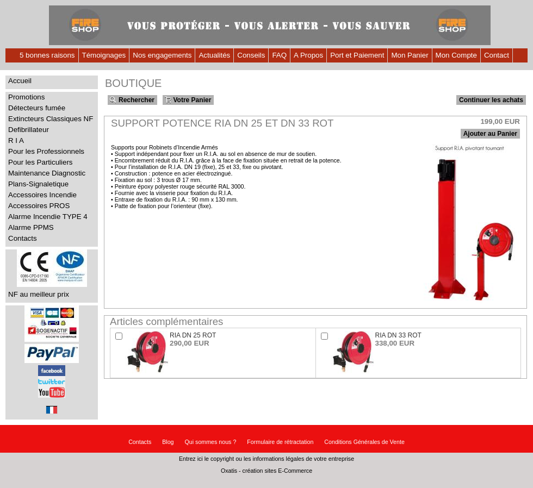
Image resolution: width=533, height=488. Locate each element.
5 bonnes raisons (47, 55)
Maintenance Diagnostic (46, 173)
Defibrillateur (28, 130)
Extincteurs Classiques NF (50, 119)
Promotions (26, 97)
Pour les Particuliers (40, 162)
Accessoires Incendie (42, 195)
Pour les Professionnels (46, 151)
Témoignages (104, 55)
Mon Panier (409, 55)
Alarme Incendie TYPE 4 (48, 216)
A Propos (308, 55)
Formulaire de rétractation (280, 442)
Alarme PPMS (31, 227)
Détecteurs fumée (36, 108)
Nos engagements (162, 55)
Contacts (22, 238)
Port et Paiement (357, 55)
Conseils (251, 55)
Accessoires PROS (39, 206)
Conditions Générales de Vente (364, 442)
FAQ (279, 55)
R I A (16, 140)
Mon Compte (456, 55)
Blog (167, 442)
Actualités (214, 55)
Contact (496, 55)
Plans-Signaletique (38, 184)
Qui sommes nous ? (211, 442)
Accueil (20, 81)
